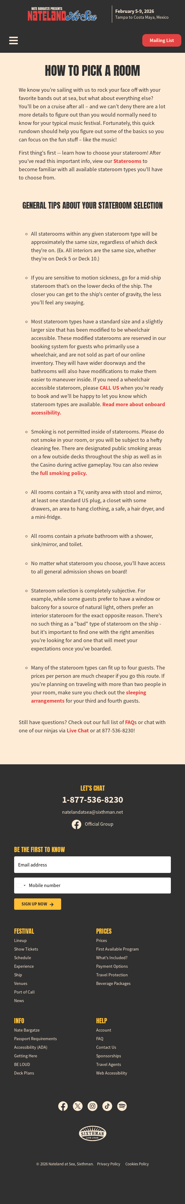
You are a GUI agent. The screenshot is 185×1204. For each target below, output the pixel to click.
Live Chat (78, 730)
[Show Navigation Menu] (13, 40)
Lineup (20, 940)
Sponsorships (108, 1056)
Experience (24, 966)
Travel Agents (108, 1064)
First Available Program (117, 949)
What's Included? (112, 957)
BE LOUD (22, 1064)
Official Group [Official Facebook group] (92, 824)
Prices (101, 940)
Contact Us (106, 1047)
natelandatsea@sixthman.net (92, 812)
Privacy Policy (108, 1164)
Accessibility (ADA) (30, 1047)
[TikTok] (109, 1106)
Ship (18, 975)
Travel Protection (112, 975)
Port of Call (24, 992)
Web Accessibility (111, 1073)
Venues (20, 983)
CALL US (109, 388)
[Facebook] (65, 1106)
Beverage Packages (113, 983)
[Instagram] (95, 1106)
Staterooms (127, 161)
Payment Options (112, 966)
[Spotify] (122, 1106)
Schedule (22, 957)
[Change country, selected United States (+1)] (20, 885)
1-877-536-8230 (92, 799)
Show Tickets (26, 949)
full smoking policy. (63, 473)
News (19, 1000)
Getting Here (25, 1056)
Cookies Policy (137, 1164)
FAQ (129, 722)
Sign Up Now (38, 904)
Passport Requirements (35, 1038)
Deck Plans (24, 1073)
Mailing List (162, 40)
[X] (80, 1106)
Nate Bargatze (27, 1030)
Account (103, 1030)
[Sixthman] (92, 1133)
